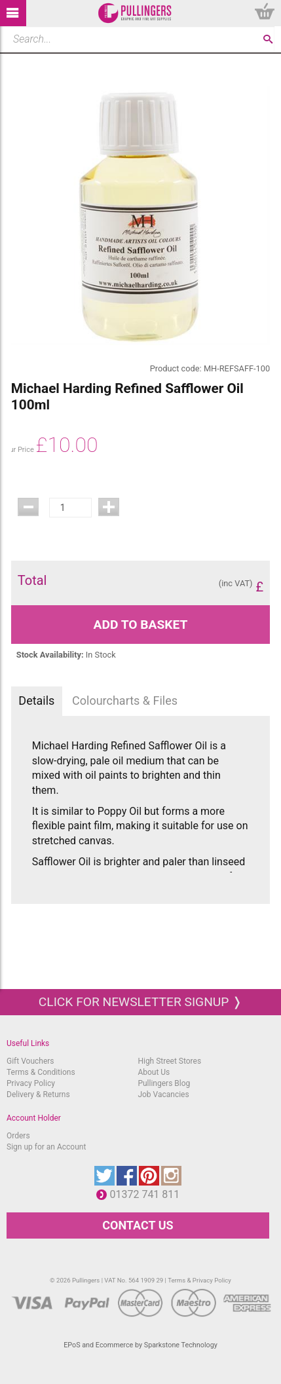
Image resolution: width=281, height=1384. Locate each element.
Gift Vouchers (30, 1061)
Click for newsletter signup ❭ (140, 1001)
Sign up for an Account (46, 1146)
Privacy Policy (31, 1083)
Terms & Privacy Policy (199, 1280)
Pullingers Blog (164, 1083)
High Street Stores (169, 1061)
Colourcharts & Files (125, 700)
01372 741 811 (147, 1194)
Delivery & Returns (38, 1094)
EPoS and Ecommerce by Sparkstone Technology (140, 1345)
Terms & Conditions (41, 1072)
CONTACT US (137, 1225)
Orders (18, 1135)
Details (36, 700)
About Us (154, 1072)
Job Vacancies (163, 1094)
